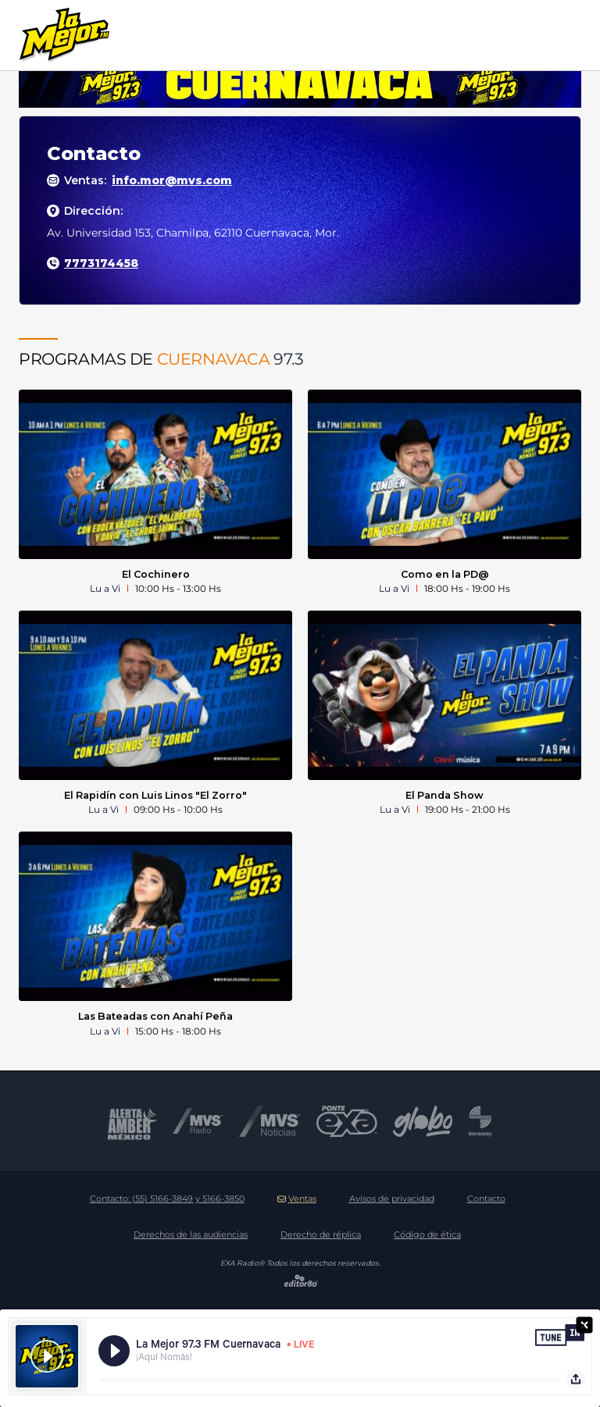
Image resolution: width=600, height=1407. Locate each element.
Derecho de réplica (320, 1234)
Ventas (296, 1198)
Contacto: (167, 1198)
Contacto (486, 1198)
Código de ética (427, 1234)
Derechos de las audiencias (191, 1234)
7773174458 (101, 263)
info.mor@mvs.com (172, 180)
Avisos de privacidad (391, 1198)
